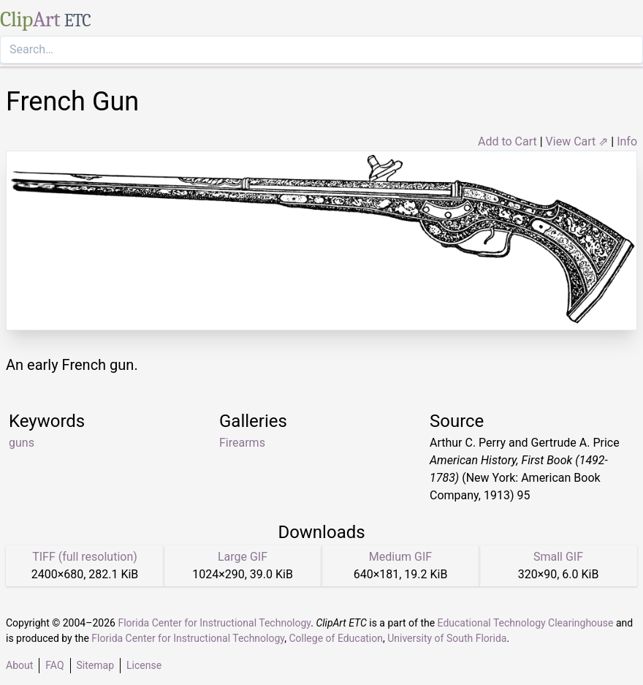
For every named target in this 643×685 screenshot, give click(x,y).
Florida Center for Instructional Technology (214, 623)
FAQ (54, 665)
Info (627, 141)
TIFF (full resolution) (84, 557)
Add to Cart (507, 141)
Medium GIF (400, 557)
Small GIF (558, 557)
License (143, 665)
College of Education (336, 638)
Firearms (242, 443)
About (19, 665)
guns (21, 443)
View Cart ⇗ (577, 141)
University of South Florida (446, 638)
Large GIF (242, 557)
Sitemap (95, 665)
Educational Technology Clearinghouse (526, 623)
